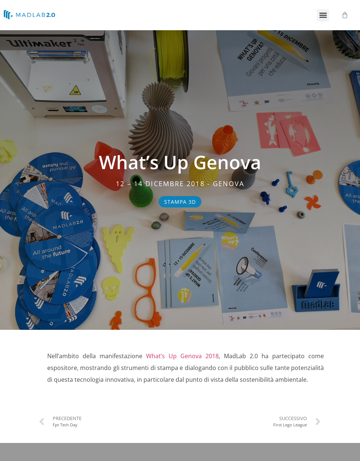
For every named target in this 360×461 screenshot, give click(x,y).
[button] (323, 15)
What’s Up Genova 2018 (182, 356)
